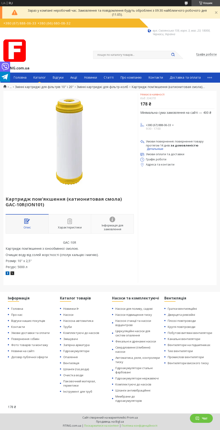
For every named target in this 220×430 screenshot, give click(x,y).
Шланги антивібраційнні (132, 390)
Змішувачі (70, 339)
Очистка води (73, 375)
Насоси (68, 315)
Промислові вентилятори (186, 357)
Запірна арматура (76, 345)
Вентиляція (71, 363)
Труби (67, 327)
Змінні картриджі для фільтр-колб (102, 87)
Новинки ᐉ (71, 309)
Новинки (90, 77)
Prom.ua (132, 417)
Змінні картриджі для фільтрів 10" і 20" (44, 87)
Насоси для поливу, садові (134, 309)
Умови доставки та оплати (30, 333)
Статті (109, 77)
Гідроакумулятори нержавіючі (137, 378)
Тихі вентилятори (180, 351)
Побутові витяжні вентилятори (190, 333)
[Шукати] (172, 55)
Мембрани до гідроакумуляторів (128, 398)
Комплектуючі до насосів (81, 333)
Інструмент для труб (77, 391)
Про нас (16, 315)
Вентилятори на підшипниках (189, 345)
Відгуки (58, 77)
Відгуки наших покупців (28, 321)
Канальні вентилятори (184, 339)
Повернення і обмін (25, 339)
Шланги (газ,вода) (76, 369)
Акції (73, 77)
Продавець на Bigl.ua (110, 422)
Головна (19, 77)
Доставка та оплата (185, 77)
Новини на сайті (22, 351)
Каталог (39, 77)
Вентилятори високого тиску (188, 363)
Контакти (155, 77)
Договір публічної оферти (29, 357)
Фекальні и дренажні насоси (135, 341)
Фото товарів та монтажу (29, 345)
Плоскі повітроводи (182, 321)
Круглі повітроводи (181, 327)
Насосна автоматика (78, 321)
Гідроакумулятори (76, 351)
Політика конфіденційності (139, 426)
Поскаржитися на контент (101, 426)
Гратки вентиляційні (182, 309)
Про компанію (131, 77)
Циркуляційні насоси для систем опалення (132, 333)
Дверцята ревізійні (181, 315)
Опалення (70, 357)
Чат (201, 418)
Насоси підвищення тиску (133, 315)
